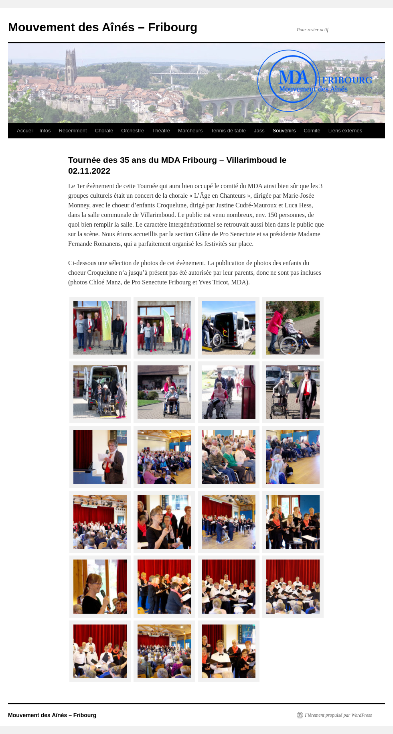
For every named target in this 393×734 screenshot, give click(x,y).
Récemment (73, 131)
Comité (312, 131)
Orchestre (132, 131)
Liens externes (345, 131)
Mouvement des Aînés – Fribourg (102, 27)
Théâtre (161, 131)
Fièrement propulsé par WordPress (338, 715)
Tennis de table (228, 131)
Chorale (104, 131)
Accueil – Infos (34, 131)
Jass (259, 131)
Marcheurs (190, 131)
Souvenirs (284, 131)
